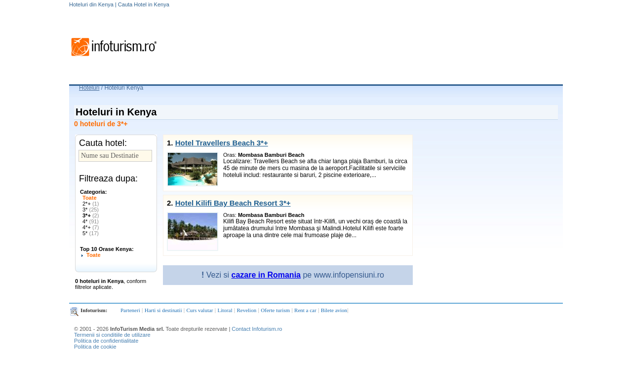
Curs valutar (199, 310)
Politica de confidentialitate (106, 341)
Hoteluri (89, 87)
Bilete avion (334, 310)
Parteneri (130, 310)
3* (90, 210)
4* (90, 221)
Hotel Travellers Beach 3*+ (221, 143)
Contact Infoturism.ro (257, 329)
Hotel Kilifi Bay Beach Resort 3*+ (233, 203)
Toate (89, 198)
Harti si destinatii (163, 310)
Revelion (246, 310)
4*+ (90, 227)
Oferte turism (275, 310)
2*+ (90, 204)
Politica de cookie (95, 347)
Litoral (225, 310)
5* (90, 233)
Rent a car (305, 310)
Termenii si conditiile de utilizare (112, 335)
